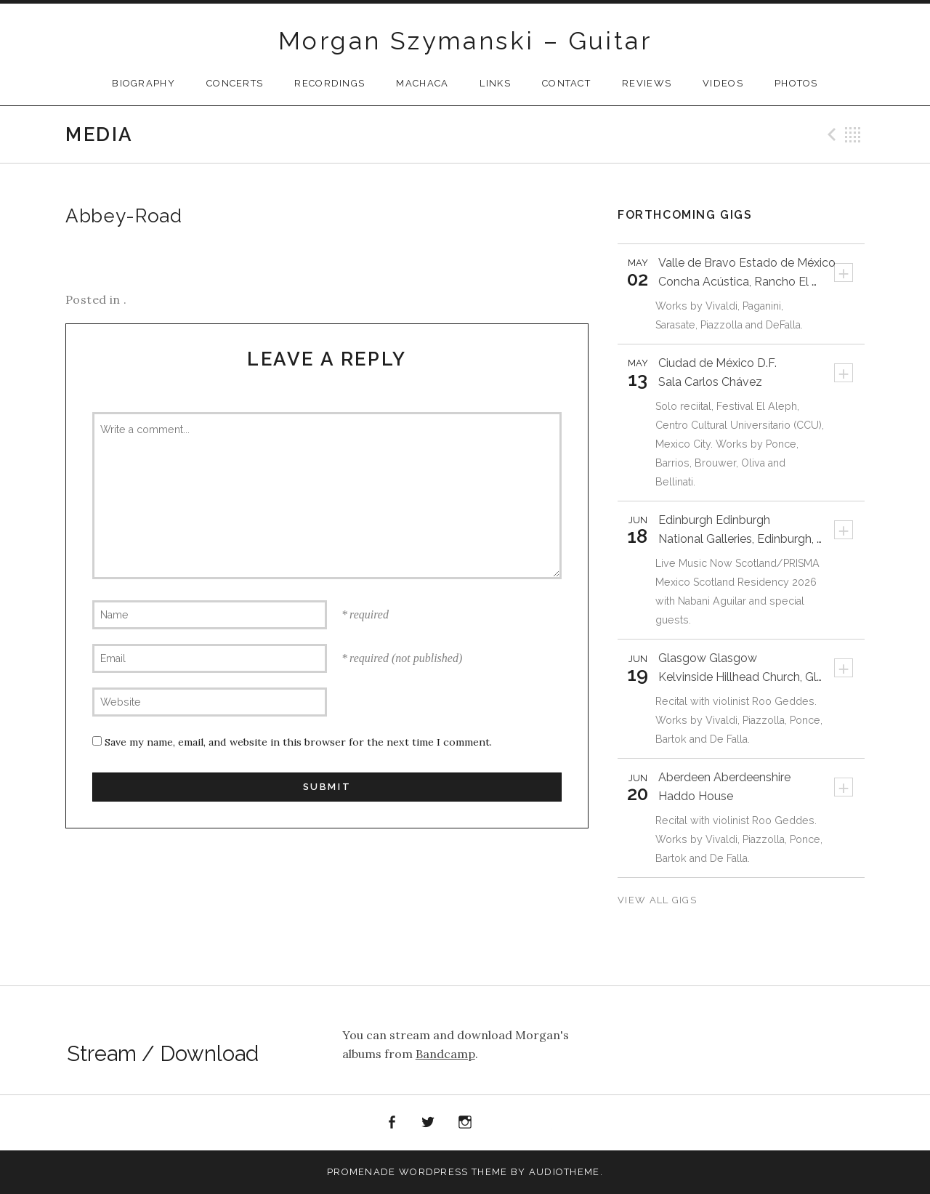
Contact (566, 83)
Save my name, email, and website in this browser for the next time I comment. (298, 742)
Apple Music (538, 1125)
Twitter (429, 1123)
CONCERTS (234, 83)
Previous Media (829, 134)
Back (853, 134)
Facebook (392, 1123)
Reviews (646, 83)
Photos (796, 83)
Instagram (465, 1123)
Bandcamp (445, 1053)
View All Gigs (659, 900)
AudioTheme (564, 1171)
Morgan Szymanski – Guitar (465, 40)
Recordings (329, 83)
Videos (723, 83)
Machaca (422, 83)
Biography (143, 83)
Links (495, 83)
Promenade (361, 1171)
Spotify (502, 1123)
